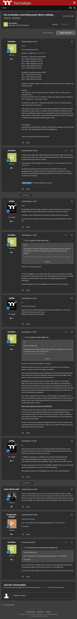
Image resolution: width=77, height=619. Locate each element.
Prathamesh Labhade (11, 516)
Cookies (48, 612)
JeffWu (12, 201)
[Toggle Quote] (24, 240)
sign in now (44, 587)
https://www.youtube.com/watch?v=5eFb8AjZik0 (37, 406)
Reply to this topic (65, 33)
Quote (28, 142)
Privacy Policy (30, 612)
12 (12, 59)
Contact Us (40, 612)
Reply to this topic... (20, 595)
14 (12, 534)
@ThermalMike (27, 183)
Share (55, 24)
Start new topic (48, 33)
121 (12, 221)
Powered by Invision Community (38, 616)
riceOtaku (14, 23)
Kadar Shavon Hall (11, 489)
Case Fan (26, 25)
